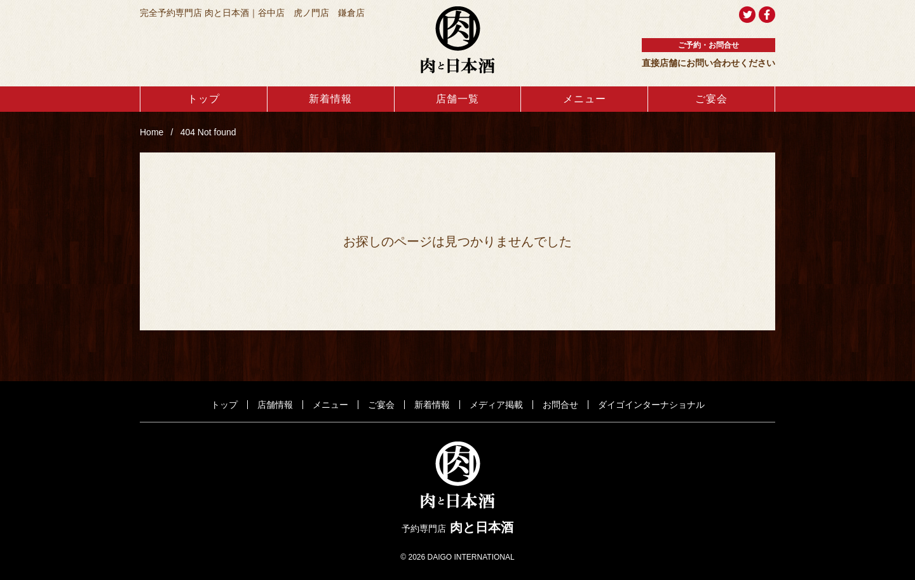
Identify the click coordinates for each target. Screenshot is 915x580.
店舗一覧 (457, 98)
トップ (203, 98)
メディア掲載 (496, 405)
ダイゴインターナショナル (651, 405)
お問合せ (560, 405)
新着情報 (330, 98)
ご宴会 (711, 98)
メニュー (584, 98)
